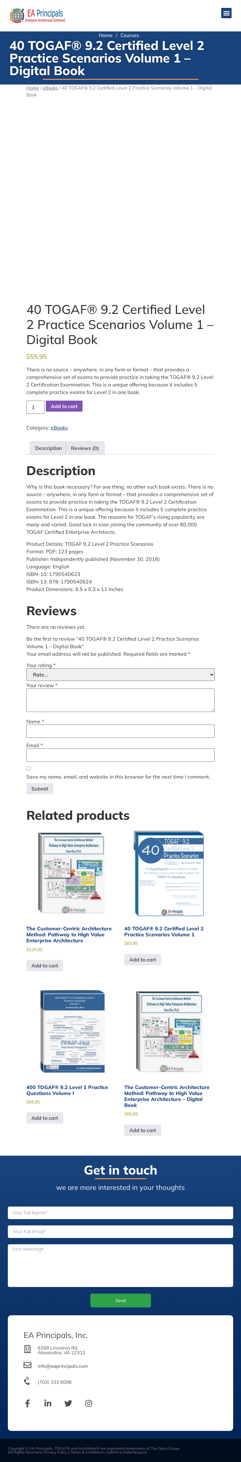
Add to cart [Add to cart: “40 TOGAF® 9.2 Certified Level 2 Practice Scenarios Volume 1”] (142, 959)
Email (34, 745)
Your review (41, 685)
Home (106, 35)
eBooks (50, 88)
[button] (226, 13)
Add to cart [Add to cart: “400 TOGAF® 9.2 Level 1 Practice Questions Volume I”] (44, 1118)
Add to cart (64, 406)
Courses (129, 35)
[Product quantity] (35, 407)
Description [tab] (48, 448)
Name (35, 721)
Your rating (41, 665)
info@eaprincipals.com (63, 1366)
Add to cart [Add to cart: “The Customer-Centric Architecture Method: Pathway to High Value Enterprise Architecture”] (44, 965)
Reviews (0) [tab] (85, 448)
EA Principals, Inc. (56, 1335)
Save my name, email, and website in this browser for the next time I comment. (118, 776)
